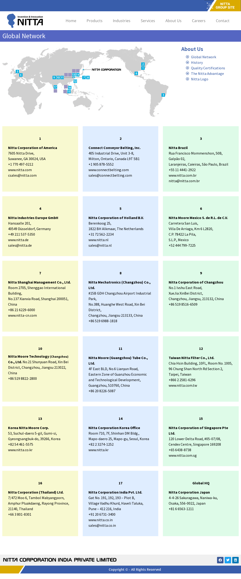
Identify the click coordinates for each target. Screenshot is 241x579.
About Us (173, 20)
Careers (199, 20)
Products (95, 20)
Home (71, 20)
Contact (222, 20)
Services (148, 20)
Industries (121, 20)
